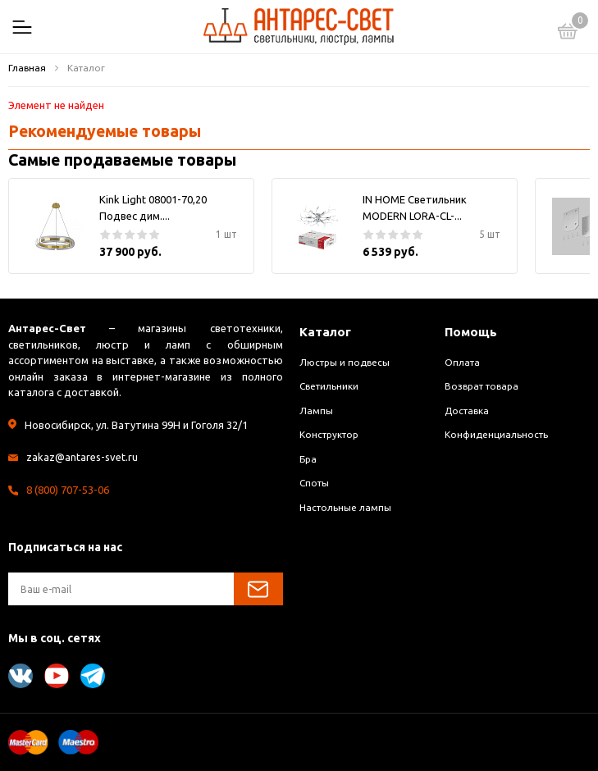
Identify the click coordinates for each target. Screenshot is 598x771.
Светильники (328, 386)
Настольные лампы (345, 507)
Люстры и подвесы (344, 362)
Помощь (471, 332)
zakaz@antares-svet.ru (82, 457)
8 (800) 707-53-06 (67, 489)
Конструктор (328, 434)
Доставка (467, 410)
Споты (314, 482)
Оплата (462, 362)
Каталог (325, 332)
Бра (308, 459)
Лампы (316, 410)
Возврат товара (481, 386)
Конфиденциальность (496, 434)
